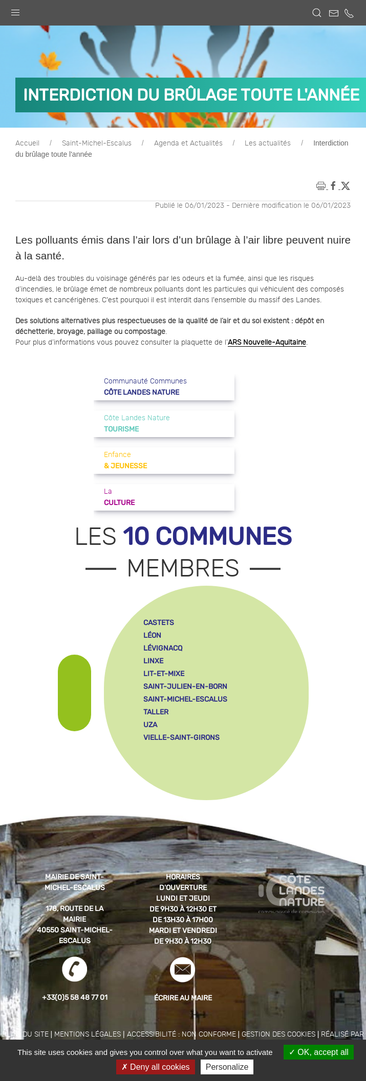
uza (150, 724)
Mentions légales (87, 1034)
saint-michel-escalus (185, 699)
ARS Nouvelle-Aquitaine (267, 342)
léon (152, 635)
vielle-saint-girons (181, 737)
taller (155, 712)
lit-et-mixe (163, 673)
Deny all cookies (155, 1067)
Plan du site (25, 1034)
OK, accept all (319, 1052)
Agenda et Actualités (188, 143)
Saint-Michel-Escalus (97, 143)
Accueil (27, 143)
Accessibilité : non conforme (181, 1034)
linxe (153, 661)
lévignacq (162, 648)
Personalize (227, 1067)
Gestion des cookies (278, 1034)
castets (158, 622)
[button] (15, 10)
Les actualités (268, 143)
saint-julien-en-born (185, 686)
